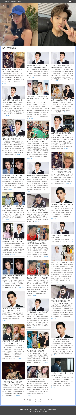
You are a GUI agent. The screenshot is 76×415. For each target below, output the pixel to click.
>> (51, 399)
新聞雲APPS (13, 1)
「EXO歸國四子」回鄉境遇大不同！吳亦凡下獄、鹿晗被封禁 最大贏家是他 (37, 99)
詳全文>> (4, 83)
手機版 (19, 1)
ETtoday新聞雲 (6, 1)
